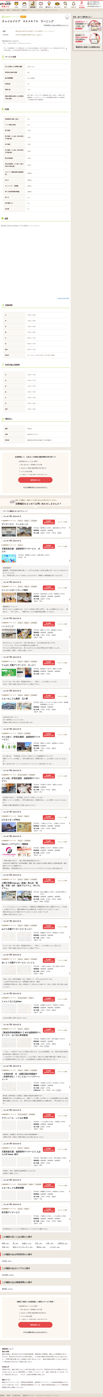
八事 (50, 1243)
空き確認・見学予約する (49, 522)
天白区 (7, 1261)
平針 (39, 1243)
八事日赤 (62, 1243)
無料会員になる (35, 480)
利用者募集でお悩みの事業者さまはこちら (56, 25)
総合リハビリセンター (23, 1247)
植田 (6, 1243)
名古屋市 (8, 1275)
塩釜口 (27, 1243)
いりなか (55, 1247)
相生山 (41, 1247)
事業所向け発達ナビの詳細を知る (88, 47)
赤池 (6, 1247)
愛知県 (7, 1289)
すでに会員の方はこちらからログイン (35, 487)
